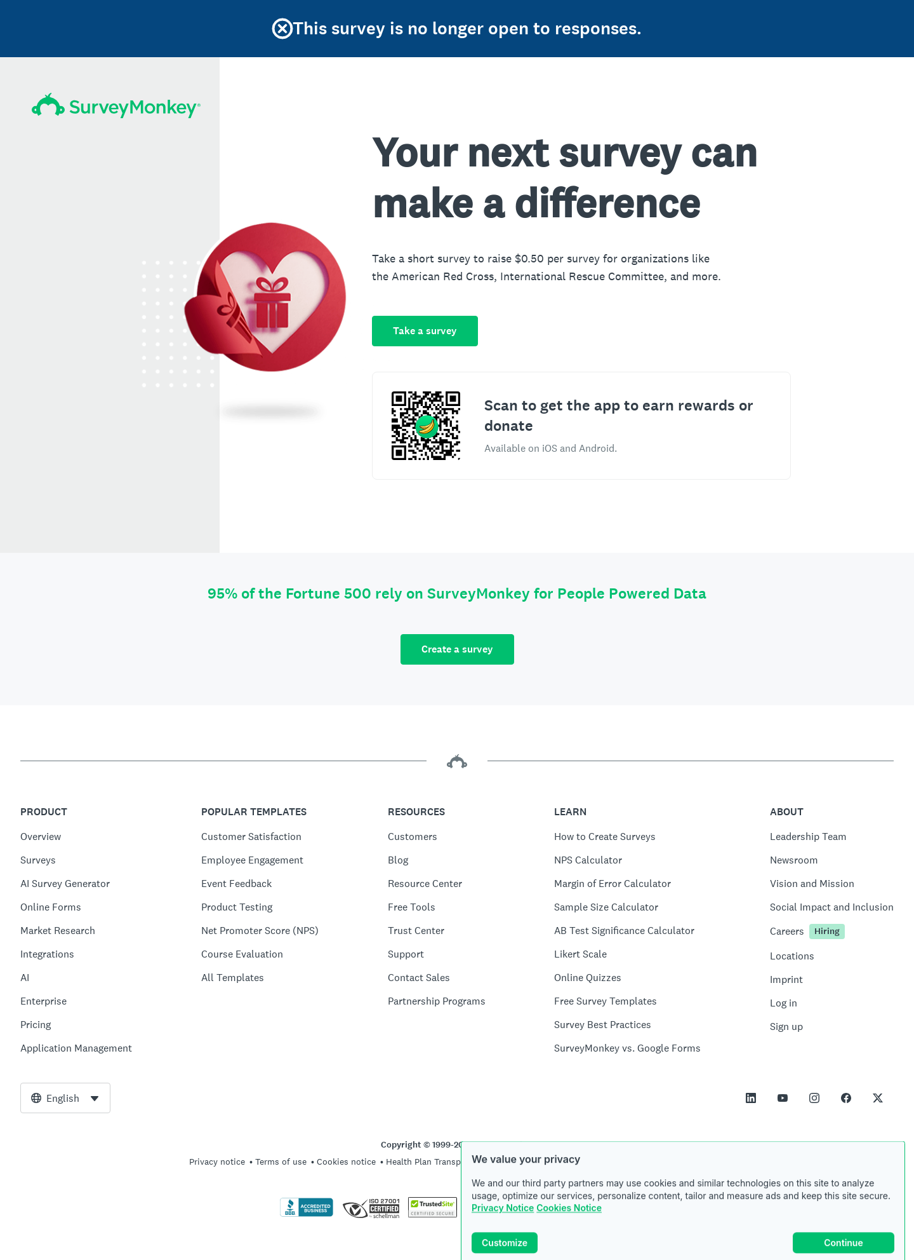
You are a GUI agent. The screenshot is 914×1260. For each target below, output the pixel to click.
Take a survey (425, 330)
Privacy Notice (503, 1226)
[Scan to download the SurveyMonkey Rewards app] (426, 426)
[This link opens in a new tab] (751, 1098)
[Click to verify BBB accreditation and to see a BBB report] (306, 1214)
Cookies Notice (569, 1226)
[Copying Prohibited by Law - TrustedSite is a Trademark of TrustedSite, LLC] (432, 1214)
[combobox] (65, 1098)
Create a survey (457, 649)
